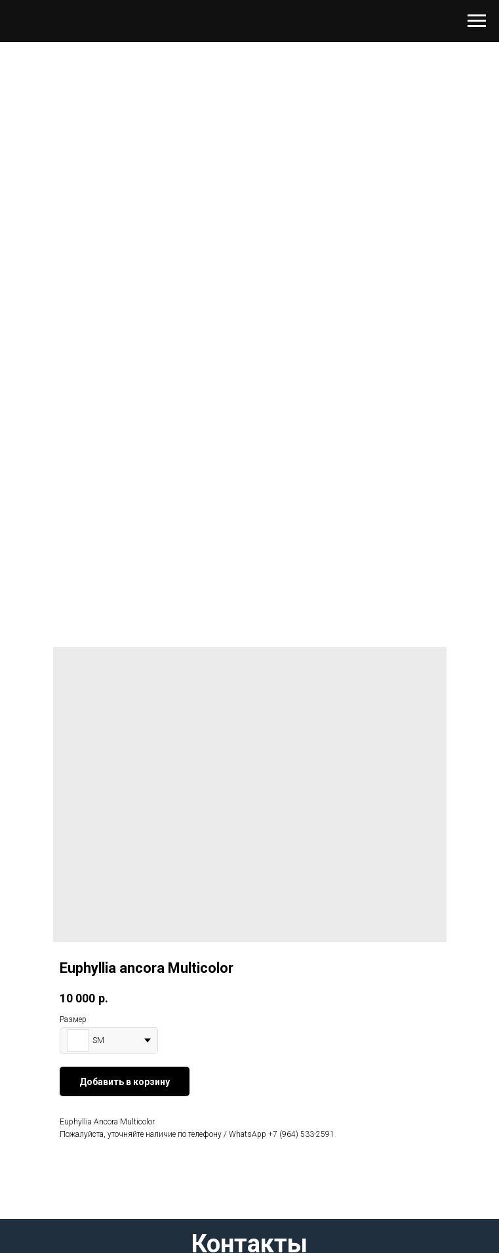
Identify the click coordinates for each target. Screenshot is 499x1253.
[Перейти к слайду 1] (250, 548)
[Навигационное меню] (477, 21)
